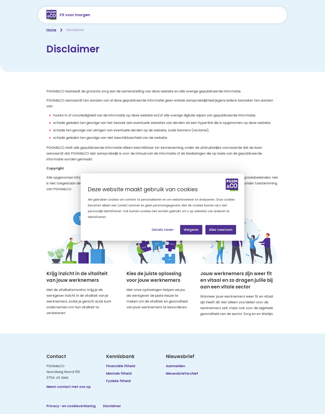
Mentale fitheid (119, 373)
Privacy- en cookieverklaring (71, 406)
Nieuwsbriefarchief (182, 373)
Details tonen (162, 229)
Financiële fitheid (120, 366)
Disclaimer (112, 406)
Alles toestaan (221, 229)
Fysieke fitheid (118, 381)
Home (51, 30)
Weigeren (191, 229)
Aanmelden (175, 366)
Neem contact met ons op (68, 386)
